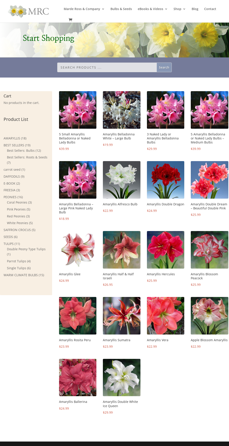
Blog (195, 9)
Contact (210, 9)
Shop (177, 9)
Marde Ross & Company (82, 9)
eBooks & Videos (150, 9)
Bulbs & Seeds (121, 9)
